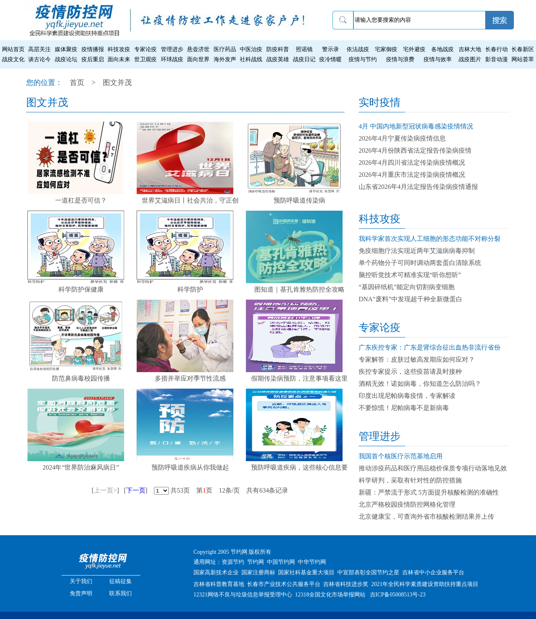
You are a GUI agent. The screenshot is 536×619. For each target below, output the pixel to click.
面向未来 (119, 59)
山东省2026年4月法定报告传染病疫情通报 (418, 186)
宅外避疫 (414, 49)
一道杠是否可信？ (81, 200)
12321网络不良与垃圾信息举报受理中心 (242, 595)
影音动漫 (496, 59)
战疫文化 (13, 59)
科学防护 (190, 289)
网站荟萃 (522, 59)
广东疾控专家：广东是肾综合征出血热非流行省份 (430, 347)
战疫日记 (304, 59)
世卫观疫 (145, 59)
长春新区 (522, 49)
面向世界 (198, 59)
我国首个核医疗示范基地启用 (401, 456)
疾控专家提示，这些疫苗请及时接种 (410, 371)
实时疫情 (380, 102)
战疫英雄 (277, 59)
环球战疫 (172, 59)
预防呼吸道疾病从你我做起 (190, 467)
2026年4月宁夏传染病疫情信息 (402, 138)
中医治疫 (251, 49)
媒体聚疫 (66, 49)
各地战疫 (442, 49)
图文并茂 (117, 83)
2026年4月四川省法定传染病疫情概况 (412, 162)
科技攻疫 (119, 49)
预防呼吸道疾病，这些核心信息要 (299, 467)
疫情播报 (92, 49)
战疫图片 (470, 59)
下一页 (135, 490)
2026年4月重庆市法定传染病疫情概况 (412, 174)
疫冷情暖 (330, 59)
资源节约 (233, 562)
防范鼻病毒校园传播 (81, 378)
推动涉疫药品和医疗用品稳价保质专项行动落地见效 (433, 468)
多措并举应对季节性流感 (190, 378)
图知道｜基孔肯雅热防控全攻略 (299, 289)
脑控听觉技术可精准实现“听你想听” (410, 274)
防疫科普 (277, 49)
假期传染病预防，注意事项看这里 (299, 378)
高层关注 (39, 49)
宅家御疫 (386, 49)
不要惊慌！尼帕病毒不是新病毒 (404, 407)
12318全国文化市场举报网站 (330, 595)
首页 (77, 83)
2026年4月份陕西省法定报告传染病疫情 (415, 150)
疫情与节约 (363, 59)
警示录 (330, 49)
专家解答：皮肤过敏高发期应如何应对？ (417, 359)
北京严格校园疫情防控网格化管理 (407, 504)
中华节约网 (312, 562)
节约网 (255, 562)
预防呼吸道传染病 (299, 200)
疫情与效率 (438, 59)
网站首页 (13, 49)
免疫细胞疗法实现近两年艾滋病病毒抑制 (417, 250)
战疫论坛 (66, 59)
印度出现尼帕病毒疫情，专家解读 (407, 395)
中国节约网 (281, 562)
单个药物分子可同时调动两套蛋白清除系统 (420, 262)
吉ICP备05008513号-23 (398, 595)
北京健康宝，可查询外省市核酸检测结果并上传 (426, 516)
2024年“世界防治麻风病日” (80, 467)
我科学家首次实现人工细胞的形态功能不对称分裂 (430, 238)
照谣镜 (304, 49)
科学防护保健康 (81, 289)
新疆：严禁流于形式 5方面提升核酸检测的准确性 (429, 492)
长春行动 (496, 49)
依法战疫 (358, 49)
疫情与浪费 (400, 59)
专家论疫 (145, 49)
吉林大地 (470, 49)
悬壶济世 (198, 49)
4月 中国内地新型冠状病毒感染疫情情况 (416, 126)
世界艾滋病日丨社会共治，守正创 (190, 200)
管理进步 (172, 49)
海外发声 (225, 59)
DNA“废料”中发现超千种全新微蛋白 (410, 299)
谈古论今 (39, 59)
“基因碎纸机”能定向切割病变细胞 (407, 287)
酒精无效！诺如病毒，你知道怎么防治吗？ (420, 383)
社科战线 (251, 59)
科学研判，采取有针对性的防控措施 (410, 480)
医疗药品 (225, 49)
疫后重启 (92, 59)
